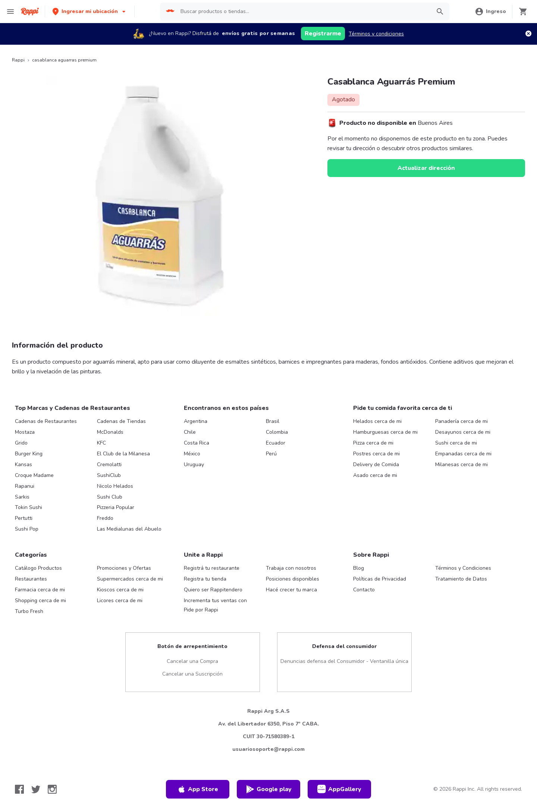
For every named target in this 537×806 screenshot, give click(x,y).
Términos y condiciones (376, 33)
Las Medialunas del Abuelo (129, 528)
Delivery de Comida (376, 464)
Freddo (105, 518)
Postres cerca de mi (376, 453)
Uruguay (194, 464)
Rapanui (24, 486)
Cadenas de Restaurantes (46, 421)
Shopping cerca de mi (40, 600)
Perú (271, 453)
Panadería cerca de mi (461, 421)
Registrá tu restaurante (211, 568)
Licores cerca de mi (119, 600)
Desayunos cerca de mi (462, 432)
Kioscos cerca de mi (120, 589)
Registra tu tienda (205, 578)
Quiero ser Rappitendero (213, 589)
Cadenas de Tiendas (121, 421)
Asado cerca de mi (375, 475)
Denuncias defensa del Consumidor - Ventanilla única (344, 661)
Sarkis (22, 496)
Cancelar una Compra (192, 661)
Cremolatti (109, 464)
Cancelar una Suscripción (192, 673)
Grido (21, 442)
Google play (269, 789)
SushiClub (109, 475)
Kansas (23, 464)
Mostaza (25, 432)
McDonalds (110, 432)
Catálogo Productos (38, 568)
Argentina (195, 421)
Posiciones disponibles (292, 578)
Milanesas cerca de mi (461, 464)
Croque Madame (34, 475)
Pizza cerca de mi (373, 442)
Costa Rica (196, 442)
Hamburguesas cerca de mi (385, 432)
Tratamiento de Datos (461, 578)
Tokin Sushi (28, 507)
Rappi (18, 60)
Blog (358, 568)
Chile (190, 432)
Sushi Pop (26, 528)
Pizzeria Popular (115, 507)
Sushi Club (109, 496)
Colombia (277, 432)
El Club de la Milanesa (123, 453)
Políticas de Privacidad (379, 578)
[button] (89, 11)
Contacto (364, 589)
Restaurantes (31, 578)
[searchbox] (303, 11)
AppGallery (339, 789)
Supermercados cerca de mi (130, 578)
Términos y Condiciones (463, 568)
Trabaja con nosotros (291, 568)
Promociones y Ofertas (124, 568)
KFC (101, 442)
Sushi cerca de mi (456, 442)
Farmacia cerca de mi (40, 589)
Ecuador (275, 442)
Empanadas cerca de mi (463, 453)
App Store (197, 789)
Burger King (29, 453)
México (192, 453)
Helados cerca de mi (377, 421)
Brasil (272, 421)
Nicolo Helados (115, 486)
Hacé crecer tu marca (291, 589)
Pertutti (23, 518)
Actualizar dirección (426, 168)
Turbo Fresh (29, 611)
